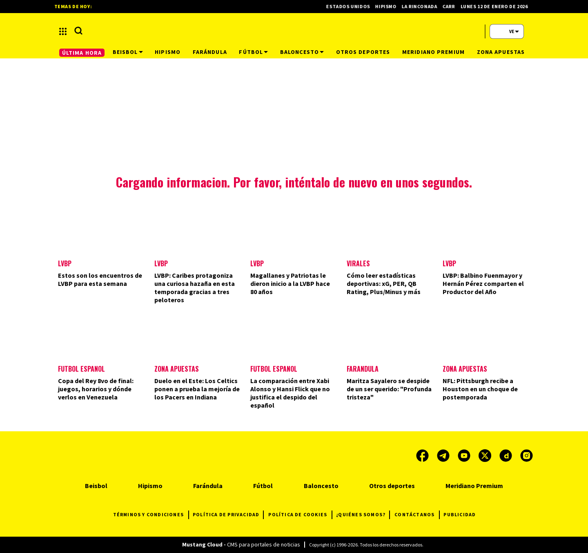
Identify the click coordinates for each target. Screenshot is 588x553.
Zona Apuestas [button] (501, 52)
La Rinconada (423, 6)
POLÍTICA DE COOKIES (300, 515)
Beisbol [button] (128, 52)
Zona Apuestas (176, 369)
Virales (358, 263)
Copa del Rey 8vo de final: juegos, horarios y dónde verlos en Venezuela (96, 389)
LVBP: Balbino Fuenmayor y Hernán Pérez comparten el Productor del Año (483, 283)
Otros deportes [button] (363, 52)
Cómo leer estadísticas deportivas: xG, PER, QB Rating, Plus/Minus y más (384, 283)
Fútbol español (273, 369)
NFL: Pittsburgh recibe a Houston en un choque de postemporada (480, 389)
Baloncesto (321, 486)
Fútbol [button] (253, 52)
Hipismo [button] (167, 52)
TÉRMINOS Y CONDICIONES (151, 515)
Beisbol (96, 486)
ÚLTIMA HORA (82, 52)
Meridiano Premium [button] (433, 52)
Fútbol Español (81, 369)
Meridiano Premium (474, 486)
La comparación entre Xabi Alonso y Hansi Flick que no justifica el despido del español (290, 393)
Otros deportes (392, 486)
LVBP (64, 263)
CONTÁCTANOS (416, 515)
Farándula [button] (210, 52)
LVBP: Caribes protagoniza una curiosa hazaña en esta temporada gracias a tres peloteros (194, 287)
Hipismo (390, 6)
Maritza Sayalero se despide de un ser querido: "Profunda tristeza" (389, 389)
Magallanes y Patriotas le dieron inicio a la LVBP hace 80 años (290, 283)
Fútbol (263, 486)
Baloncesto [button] (302, 52)
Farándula (363, 369)
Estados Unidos (352, 6)
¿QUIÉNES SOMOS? (363, 515)
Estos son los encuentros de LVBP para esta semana (100, 279)
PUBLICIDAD (459, 514)
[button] (63, 31)
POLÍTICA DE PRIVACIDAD (228, 515)
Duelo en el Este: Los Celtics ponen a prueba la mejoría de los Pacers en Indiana (197, 389)
